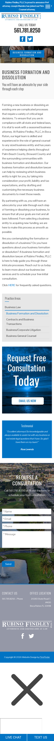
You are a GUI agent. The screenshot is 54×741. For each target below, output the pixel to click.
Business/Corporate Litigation (23, 330)
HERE (11, 285)
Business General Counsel (21, 336)
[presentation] (23, 554)
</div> (21, 729)
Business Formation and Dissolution (27, 313)
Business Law (13, 307)
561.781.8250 (27, 30)
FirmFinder (45, 657)
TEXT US (40, 737)
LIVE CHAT (13, 737)
